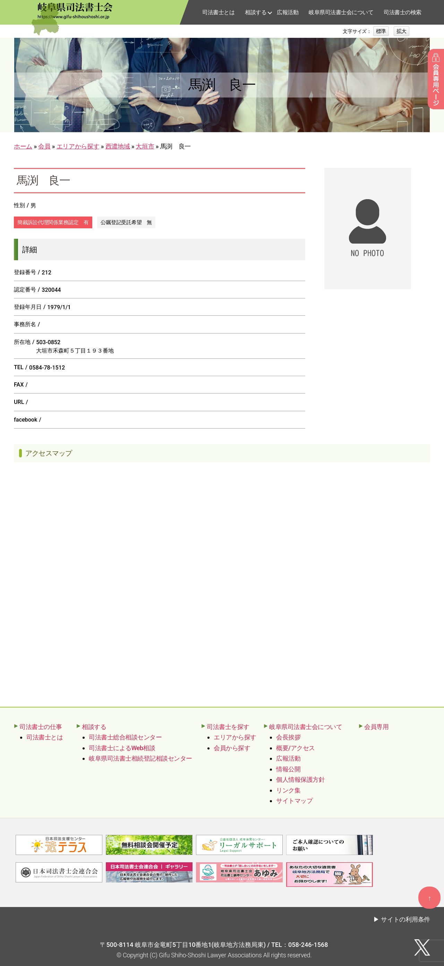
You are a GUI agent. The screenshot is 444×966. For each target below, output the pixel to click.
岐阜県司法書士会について (341, 12)
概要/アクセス (295, 748)
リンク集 (288, 790)
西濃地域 (117, 146)
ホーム (23, 146)
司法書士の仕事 (40, 726)
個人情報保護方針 (300, 779)
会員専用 (376, 726)
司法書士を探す (228, 726)
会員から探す (232, 748)
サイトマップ (294, 800)
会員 (44, 146)
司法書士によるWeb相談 (122, 748)
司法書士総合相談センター (125, 737)
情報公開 (288, 769)
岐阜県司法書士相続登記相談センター (140, 758)
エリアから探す (78, 146)
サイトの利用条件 (405, 918)
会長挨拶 (288, 737)
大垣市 (145, 146)
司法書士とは (218, 12)
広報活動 (287, 12)
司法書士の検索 (402, 12)
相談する (255, 12)
